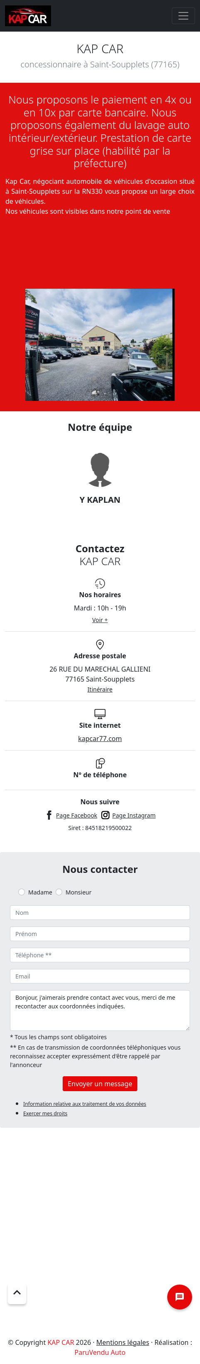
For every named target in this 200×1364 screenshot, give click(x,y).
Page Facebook (76, 815)
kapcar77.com (100, 738)
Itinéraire (100, 689)
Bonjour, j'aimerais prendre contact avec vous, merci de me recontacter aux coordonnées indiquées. (100, 1010)
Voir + (100, 620)
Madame (40, 892)
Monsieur (78, 892)
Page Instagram (134, 815)
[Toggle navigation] (183, 15)
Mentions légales (122, 1342)
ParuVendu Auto (100, 1352)
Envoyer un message (100, 1083)
